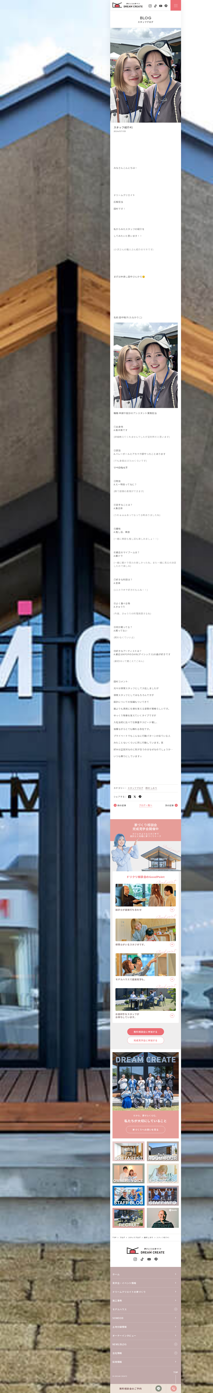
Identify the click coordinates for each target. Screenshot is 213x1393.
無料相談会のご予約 (130, 1388)
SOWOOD (117, 1318)
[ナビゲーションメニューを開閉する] (175, 5)
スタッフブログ (135, 787)
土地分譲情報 (119, 1326)
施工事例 (117, 1300)
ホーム (116, 1274)
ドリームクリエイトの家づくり (129, 1291)
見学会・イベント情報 (124, 1283)
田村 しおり (151, 787)
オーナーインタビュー (124, 1335)
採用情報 (117, 1361)
